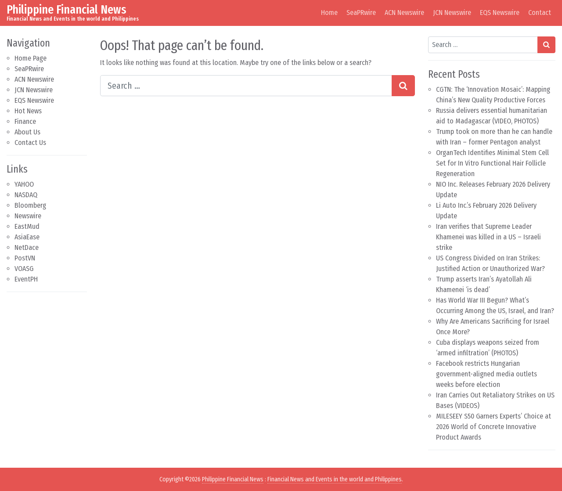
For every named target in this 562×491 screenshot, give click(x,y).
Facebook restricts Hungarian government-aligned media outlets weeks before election (486, 374)
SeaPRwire (361, 12)
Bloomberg (30, 205)
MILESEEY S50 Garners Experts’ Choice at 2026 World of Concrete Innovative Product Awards (493, 426)
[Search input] (246, 85)
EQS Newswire (499, 12)
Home (329, 12)
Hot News (28, 111)
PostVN (24, 258)
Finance (25, 121)
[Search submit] (403, 85)
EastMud (27, 226)
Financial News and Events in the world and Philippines (334, 479)
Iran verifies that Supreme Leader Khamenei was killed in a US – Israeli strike (488, 237)
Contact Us (30, 142)
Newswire (27, 216)
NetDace (26, 247)
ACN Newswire (404, 12)
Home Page (30, 58)
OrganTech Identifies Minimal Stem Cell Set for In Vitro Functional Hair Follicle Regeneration (492, 163)
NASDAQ (25, 195)
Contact (539, 12)
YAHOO (24, 184)
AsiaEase (27, 237)
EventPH (26, 279)
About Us (27, 132)
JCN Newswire (452, 12)
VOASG (23, 268)
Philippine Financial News (66, 9)
